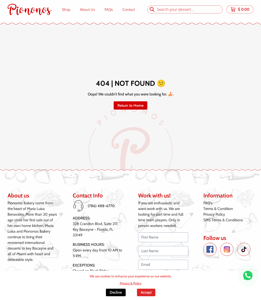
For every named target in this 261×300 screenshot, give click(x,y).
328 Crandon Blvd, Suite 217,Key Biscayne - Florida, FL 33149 (95, 229)
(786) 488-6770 (101, 206)
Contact (128, 9)
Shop (66, 9)
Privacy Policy (214, 214)
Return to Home (130, 105)
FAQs (108, 9)
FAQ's (208, 203)
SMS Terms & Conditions (223, 220)
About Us (87, 9)
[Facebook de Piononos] (210, 249)
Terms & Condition (218, 208)
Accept (146, 292)
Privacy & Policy (130, 283)
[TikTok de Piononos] (243, 249)
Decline (116, 292)
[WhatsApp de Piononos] (247, 275)
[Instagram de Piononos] (226, 249)
